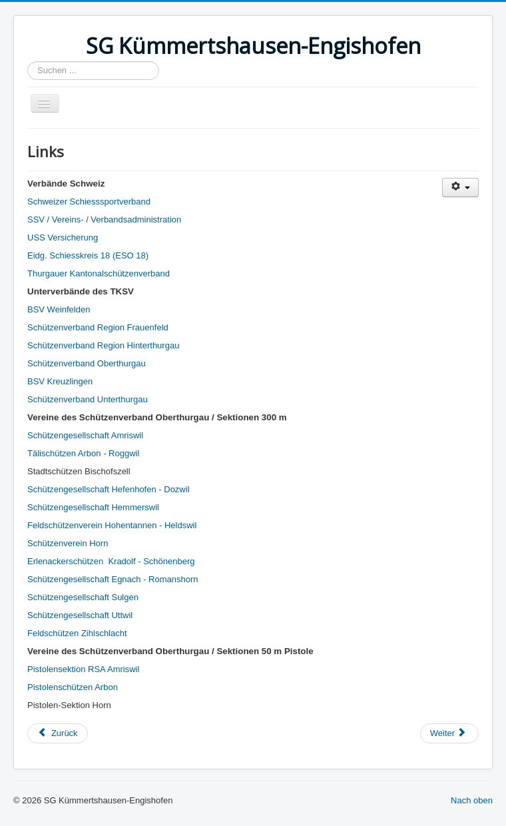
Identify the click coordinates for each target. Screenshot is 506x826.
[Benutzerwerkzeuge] (460, 187)
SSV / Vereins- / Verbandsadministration (104, 219)
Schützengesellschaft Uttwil (79, 615)
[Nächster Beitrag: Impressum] (449, 733)
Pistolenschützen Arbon (72, 687)
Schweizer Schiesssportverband (88, 201)
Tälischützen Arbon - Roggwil (83, 453)
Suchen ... (27, 61)
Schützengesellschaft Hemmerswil (93, 507)
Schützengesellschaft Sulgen (82, 597)
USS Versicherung (62, 237)
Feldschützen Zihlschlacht (77, 633)
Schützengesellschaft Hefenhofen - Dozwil (108, 489)
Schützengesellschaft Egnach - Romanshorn (112, 579)
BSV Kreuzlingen (60, 381)
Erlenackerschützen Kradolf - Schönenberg (110, 561)
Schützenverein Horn (67, 543)
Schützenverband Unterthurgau (87, 399)
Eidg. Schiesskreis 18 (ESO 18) (87, 255)
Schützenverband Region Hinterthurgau (103, 345)
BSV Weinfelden (58, 309)
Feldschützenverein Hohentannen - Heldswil (111, 525)
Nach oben (472, 800)
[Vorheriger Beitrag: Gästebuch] (57, 733)
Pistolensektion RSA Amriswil (83, 669)
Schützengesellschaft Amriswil (85, 435)
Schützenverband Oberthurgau (86, 363)
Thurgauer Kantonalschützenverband (98, 273)
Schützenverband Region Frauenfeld (97, 327)
